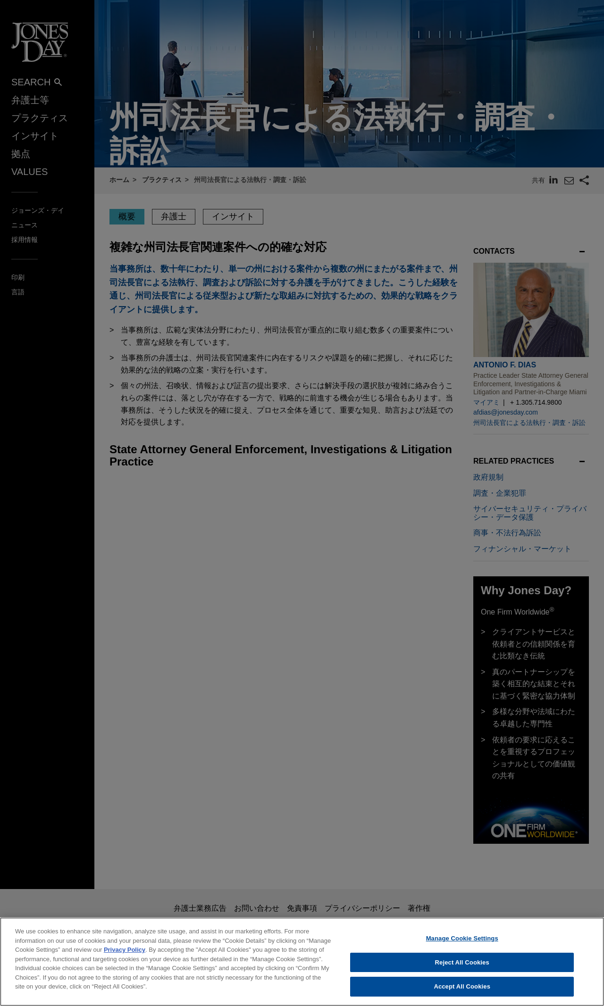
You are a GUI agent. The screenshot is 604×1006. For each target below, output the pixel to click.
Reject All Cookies (462, 969)
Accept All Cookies (462, 994)
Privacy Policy (124, 957)
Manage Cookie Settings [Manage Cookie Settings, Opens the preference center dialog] (462, 945)
